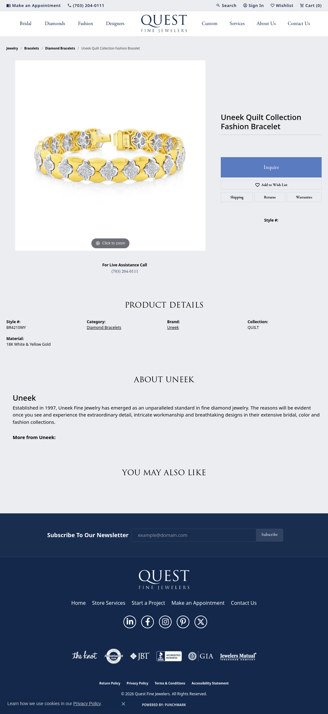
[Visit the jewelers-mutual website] (238, 656)
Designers (115, 23)
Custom (210, 23)
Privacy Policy (137, 683)
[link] (33, 5)
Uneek (173, 327)
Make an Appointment (198, 602)
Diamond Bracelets (60, 48)
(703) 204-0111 (124, 271)
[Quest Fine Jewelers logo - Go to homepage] (164, 24)
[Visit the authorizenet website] (114, 656)
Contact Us (299, 23)
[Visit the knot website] (84, 656)
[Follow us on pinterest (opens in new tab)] (183, 622)
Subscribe (269, 534)
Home (78, 602)
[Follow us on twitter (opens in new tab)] (200, 622)
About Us (266, 23)
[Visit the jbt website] (140, 656)
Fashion (85, 23)
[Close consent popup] (123, 704)
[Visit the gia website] (200, 656)
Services (237, 23)
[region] (110, 155)
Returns (270, 197)
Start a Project (148, 602)
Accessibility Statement (210, 683)
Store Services (108, 602)
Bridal (25, 23)
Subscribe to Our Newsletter (87, 535)
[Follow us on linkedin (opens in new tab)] (129, 622)
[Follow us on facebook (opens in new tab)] (147, 622)
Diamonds (55, 23)
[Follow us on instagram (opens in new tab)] (165, 622)
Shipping (237, 197)
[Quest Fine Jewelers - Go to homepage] (164, 579)
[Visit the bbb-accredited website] (169, 656)
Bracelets (31, 48)
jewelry (12, 48)
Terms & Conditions (169, 683)
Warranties (304, 197)
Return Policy (109, 683)
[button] (226, 5)
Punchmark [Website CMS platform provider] (175, 705)
